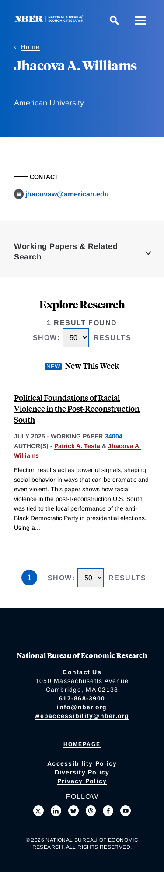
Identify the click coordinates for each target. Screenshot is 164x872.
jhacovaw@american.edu (67, 194)
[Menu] (140, 20)
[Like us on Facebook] (108, 810)
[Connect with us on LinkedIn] (56, 810)
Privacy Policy (82, 780)
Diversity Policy (82, 772)
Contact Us (82, 672)
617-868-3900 (82, 698)
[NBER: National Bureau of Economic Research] (50, 20)
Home (30, 46)
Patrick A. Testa (77, 445)
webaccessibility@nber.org (82, 715)
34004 (113, 436)
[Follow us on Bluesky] (73, 810)
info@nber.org (82, 707)
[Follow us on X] (38, 810)
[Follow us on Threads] (91, 810)
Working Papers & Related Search (66, 251)
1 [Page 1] (29, 577)
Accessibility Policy (82, 763)
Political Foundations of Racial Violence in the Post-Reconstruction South (77, 408)
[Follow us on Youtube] (125, 810)
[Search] (114, 20)
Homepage (82, 744)
